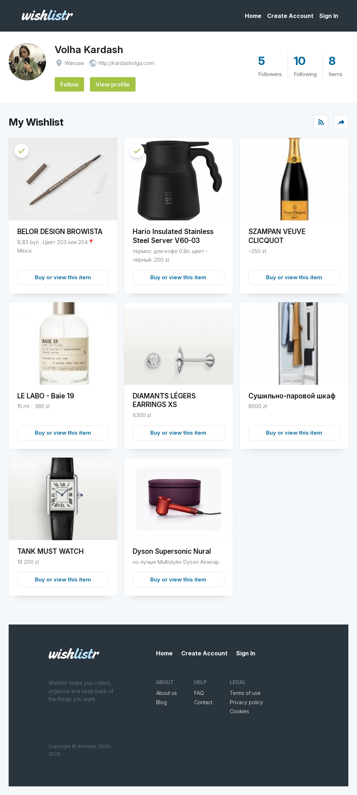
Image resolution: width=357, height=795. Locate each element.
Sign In (328, 15)
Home (253, 15)
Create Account (290, 15)
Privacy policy (246, 702)
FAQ (199, 693)
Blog (161, 702)
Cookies (239, 711)
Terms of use (245, 693)
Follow (69, 84)
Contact (203, 702)
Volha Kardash (89, 49)
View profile (113, 84)
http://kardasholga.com (126, 63)
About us (166, 693)
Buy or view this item (63, 277)
